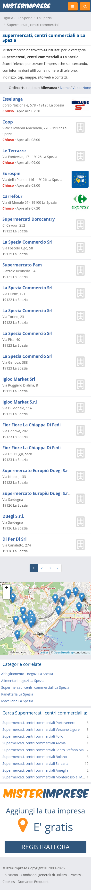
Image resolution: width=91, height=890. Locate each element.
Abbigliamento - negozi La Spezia (27, 673)
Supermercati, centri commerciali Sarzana (35, 763)
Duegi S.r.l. (13, 516)
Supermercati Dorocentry (28, 219)
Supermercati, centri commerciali (33, 24)
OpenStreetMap (64, 652)
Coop (7, 122)
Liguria (7, 18)
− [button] (6, 595)
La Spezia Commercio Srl (27, 242)
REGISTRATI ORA (45, 846)
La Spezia (25, 18)
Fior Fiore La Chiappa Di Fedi (31, 425)
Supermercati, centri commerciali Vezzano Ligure (41, 729)
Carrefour (12, 196)
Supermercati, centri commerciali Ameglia (35, 770)
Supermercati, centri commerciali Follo (32, 736)
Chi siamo (10, 874)
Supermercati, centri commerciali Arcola (34, 743)
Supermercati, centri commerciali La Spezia (35, 687)
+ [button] (6, 588)
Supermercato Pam (22, 265)
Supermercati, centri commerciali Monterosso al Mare (45, 777)
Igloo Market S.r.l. (20, 402)
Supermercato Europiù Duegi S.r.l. (37, 470)
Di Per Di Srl (14, 539)
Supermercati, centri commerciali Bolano (34, 756)
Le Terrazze (14, 150)
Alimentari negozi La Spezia (22, 680)
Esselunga (12, 99)
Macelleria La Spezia (17, 701)
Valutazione (82, 87)
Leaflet (44, 652)
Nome (65, 87)
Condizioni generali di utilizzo (44, 874)
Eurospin (11, 173)
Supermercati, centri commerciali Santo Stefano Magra (45, 750)
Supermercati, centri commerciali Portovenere (38, 722)
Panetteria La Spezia (17, 694)
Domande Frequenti (34, 881)
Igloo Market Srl (18, 379)
